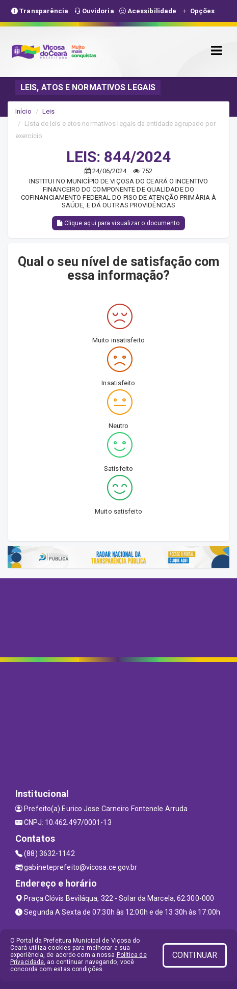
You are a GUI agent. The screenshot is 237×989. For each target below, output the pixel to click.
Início (23, 111)
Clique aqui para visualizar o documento (118, 223)
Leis (48, 111)
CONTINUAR (194, 955)
